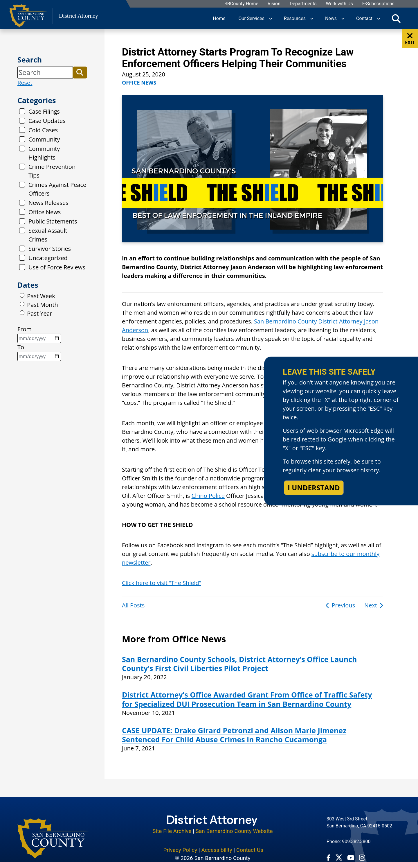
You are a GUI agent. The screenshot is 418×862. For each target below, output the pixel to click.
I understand (314, 487)
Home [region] (219, 18)
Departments (302, 3)
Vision (273, 3)
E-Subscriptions (378, 3)
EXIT (410, 39)
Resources (295, 18)
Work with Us (339, 3)
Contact (364, 18)
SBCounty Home (241, 3)
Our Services (251, 18)
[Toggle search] (396, 18)
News (331, 18)
